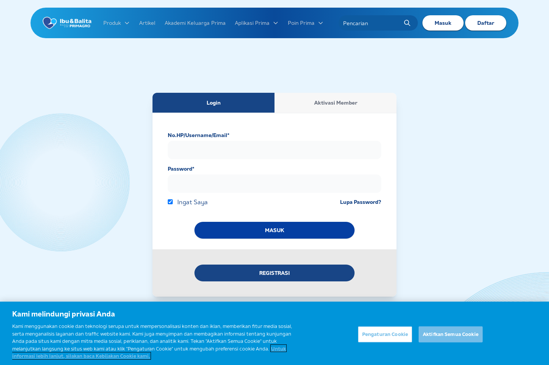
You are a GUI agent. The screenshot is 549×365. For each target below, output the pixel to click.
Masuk (443, 22)
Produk (116, 22)
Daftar (485, 22)
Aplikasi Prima (257, 22)
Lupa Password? (360, 202)
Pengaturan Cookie (385, 336)
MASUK (274, 230)
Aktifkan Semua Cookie (450, 336)
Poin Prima (306, 22)
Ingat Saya (192, 202)
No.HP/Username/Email (199, 135)
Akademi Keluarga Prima (195, 22)
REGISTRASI (274, 273)
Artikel (147, 22)
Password (181, 168)
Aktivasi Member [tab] (335, 102)
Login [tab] (214, 102)
